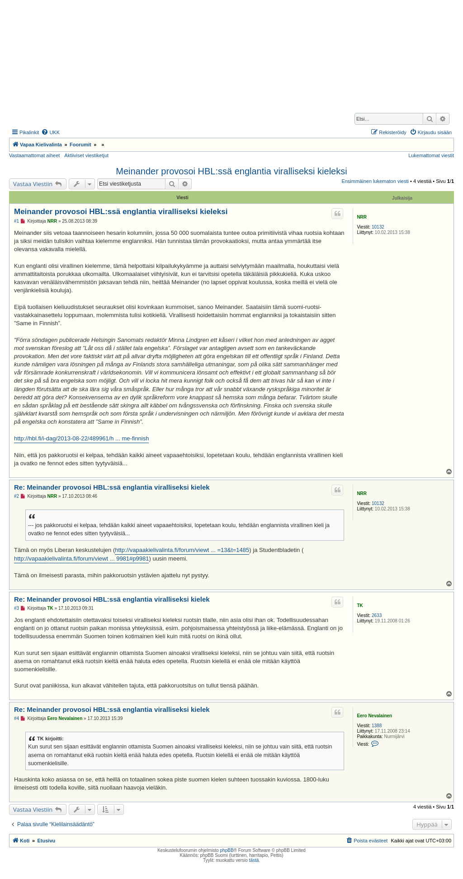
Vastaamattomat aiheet (34, 155)
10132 (378, 226)
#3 (16, 608)
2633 (377, 615)
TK (360, 605)
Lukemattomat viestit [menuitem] (431, 155)
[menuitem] (50, 132)
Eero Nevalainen (374, 715)
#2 (16, 496)
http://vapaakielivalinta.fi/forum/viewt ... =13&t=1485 (182, 550)
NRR (362, 217)
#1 (16, 221)
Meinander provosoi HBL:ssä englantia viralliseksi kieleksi (231, 171)
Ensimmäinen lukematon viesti (375, 181)
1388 (377, 725)
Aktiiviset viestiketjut (86, 155)
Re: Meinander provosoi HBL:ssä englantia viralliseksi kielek (112, 487)
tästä (254, 860)
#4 (16, 718)
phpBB (227, 850)
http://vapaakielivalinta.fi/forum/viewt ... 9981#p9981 (81, 558)
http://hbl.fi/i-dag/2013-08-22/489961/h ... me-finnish (81, 438)
